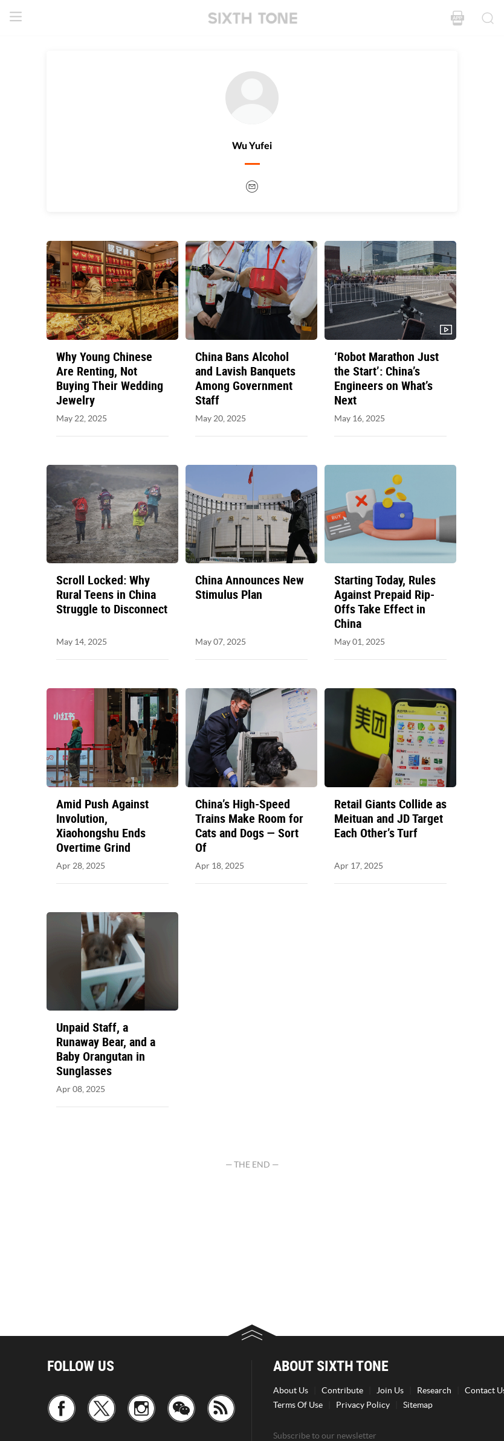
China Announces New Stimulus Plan (249, 587)
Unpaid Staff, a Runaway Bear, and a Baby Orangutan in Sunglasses (105, 1049)
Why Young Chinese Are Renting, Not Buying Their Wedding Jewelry (109, 378)
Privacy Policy (363, 1405)
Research (434, 1390)
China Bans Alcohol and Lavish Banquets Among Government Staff (245, 378)
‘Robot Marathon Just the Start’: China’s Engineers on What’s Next (386, 378)
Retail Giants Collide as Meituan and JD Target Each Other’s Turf (390, 818)
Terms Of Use (298, 1405)
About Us (290, 1390)
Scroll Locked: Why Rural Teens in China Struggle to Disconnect (111, 594)
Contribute (342, 1390)
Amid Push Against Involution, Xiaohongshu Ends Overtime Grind (102, 826)
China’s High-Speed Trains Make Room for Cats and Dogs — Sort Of (249, 826)
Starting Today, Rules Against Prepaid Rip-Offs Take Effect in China (385, 602)
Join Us (390, 1390)
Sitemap (418, 1405)
